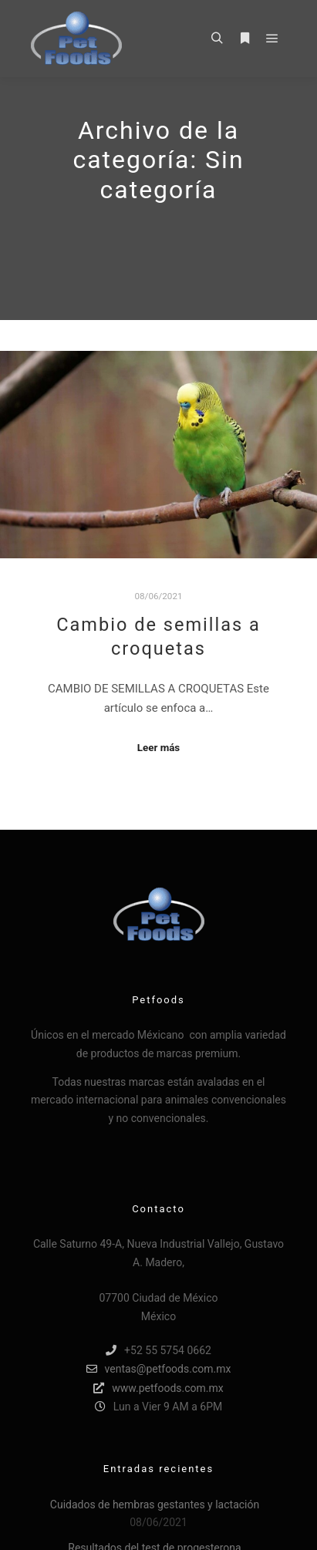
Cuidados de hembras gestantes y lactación (154, 1504)
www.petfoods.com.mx (158, 1388)
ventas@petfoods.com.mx (158, 1369)
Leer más (158, 747)
